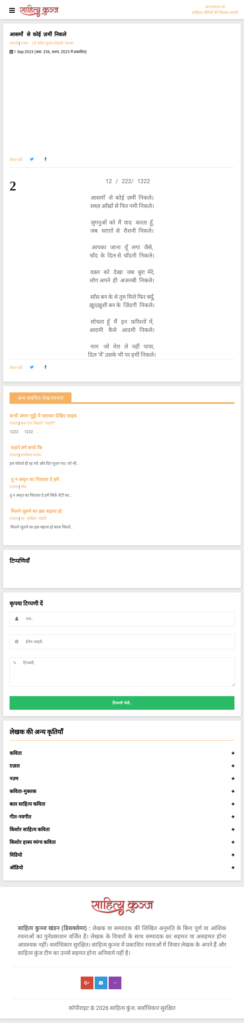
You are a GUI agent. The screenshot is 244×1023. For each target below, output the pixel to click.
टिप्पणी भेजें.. (121, 703)
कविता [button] (122, 753)
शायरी (14, 43)
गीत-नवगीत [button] (122, 817)
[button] (31, 159)
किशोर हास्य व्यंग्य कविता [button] (122, 842)
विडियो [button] (122, 855)
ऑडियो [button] (122, 867)
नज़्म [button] (122, 778)
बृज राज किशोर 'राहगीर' (38, 423)
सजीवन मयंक (31, 455)
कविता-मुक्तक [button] (122, 791)
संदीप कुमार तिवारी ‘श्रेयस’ (52, 43)
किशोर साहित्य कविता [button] (122, 829)
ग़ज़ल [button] (122, 766)
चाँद (23, 486)
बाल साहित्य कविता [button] (122, 804)
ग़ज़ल (24, 43)
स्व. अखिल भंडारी (33, 518)
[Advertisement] (122, 102)
